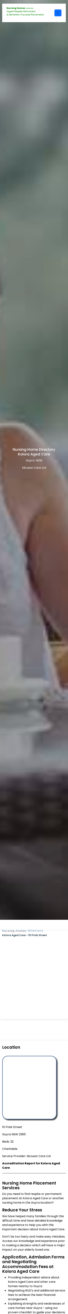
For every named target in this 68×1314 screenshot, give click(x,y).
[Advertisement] (34, 973)
